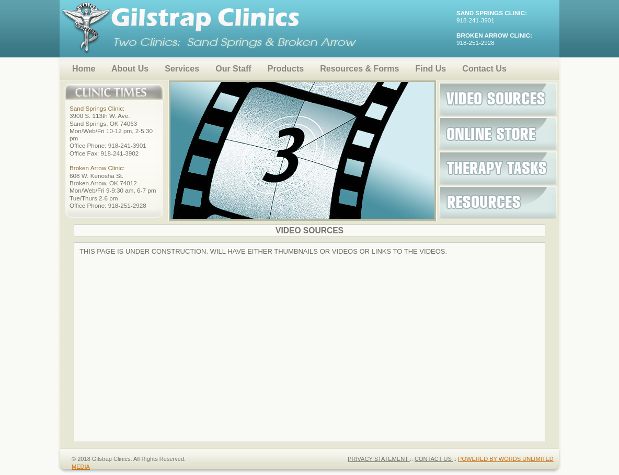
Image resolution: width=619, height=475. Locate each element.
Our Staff (233, 68)
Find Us (431, 68)
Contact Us (484, 68)
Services (182, 68)
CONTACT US (434, 459)
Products (286, 68)
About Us (129, 68)
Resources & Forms (359, 68)
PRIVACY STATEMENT (379, 459)
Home (83, 68)
